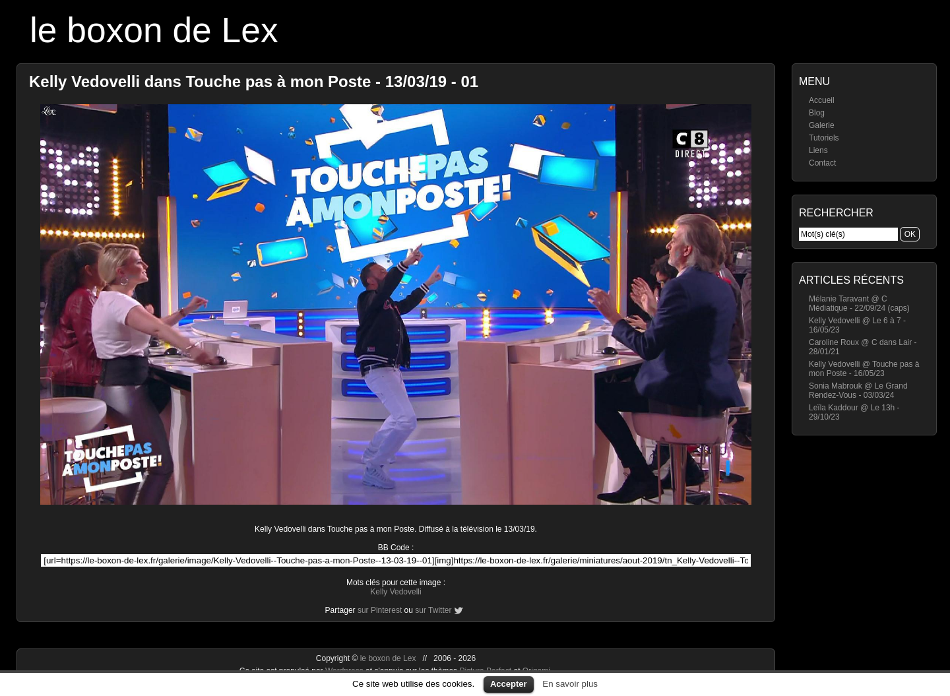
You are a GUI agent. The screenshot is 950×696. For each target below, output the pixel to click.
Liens (818, 150)
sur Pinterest (380, 610)
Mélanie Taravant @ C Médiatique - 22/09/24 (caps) (859, 303)
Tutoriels (824, 137)
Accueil (822, 100)
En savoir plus (570, 684)
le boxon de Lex (154, 30)
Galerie (822, 125)
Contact (822, 163)
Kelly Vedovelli (395, 591)
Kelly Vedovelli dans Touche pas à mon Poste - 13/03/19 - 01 (253, 81)
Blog (817, 112)
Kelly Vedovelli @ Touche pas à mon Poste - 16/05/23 (864, 369)
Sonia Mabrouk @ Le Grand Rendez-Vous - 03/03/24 (858, 390)
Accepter (508, 684)
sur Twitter (433, 610)
